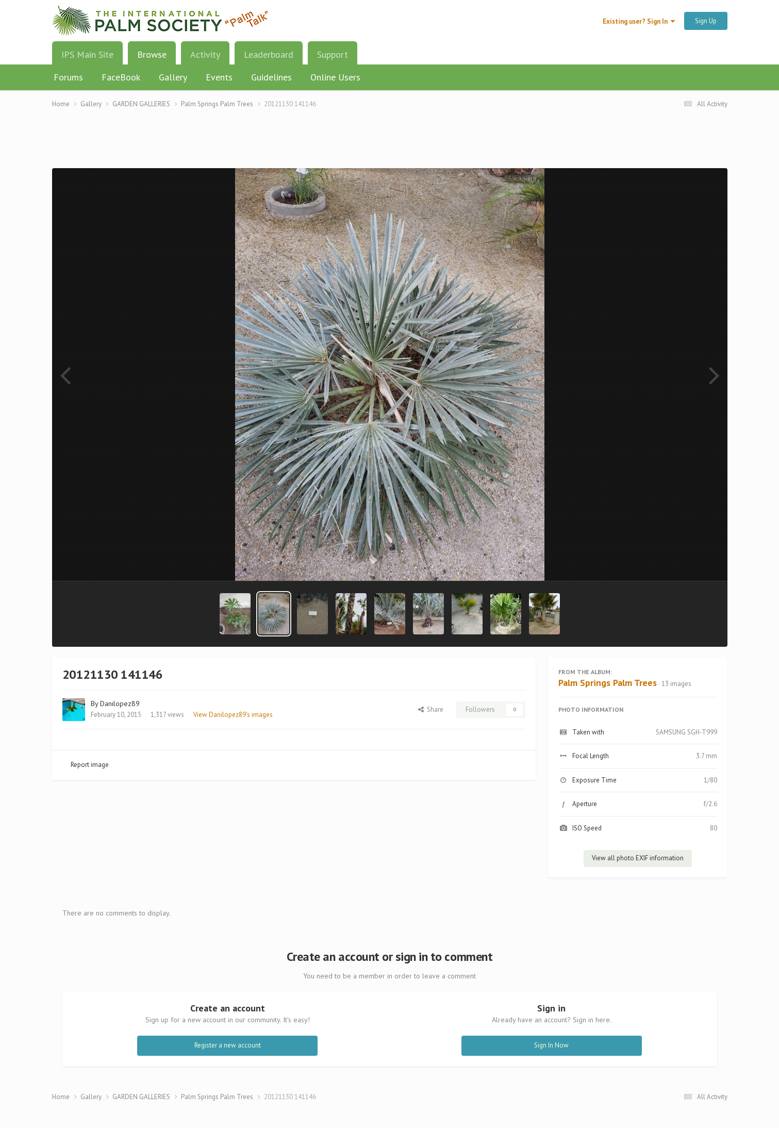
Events (219, 77)
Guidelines (271, 77)
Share (430, 709)
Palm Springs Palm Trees (607, 683)
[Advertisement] (390, 144)
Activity (205, 54)
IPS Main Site (87, 54)
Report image (90, 764)
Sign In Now (551, 1045)
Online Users (335, 77)
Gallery (173, 77)
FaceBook (121, 77)
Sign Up (706, 21)
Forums (68, 77)
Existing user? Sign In (639, 21)
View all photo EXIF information (638, 858)
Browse (152, 58)
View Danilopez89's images (233, 714)
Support (332, 54)
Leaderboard (268, 54)
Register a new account (227, 1045)
